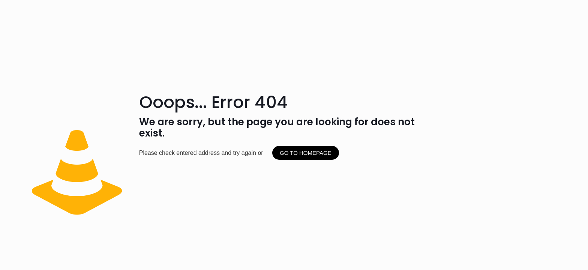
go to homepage (306, 153)
